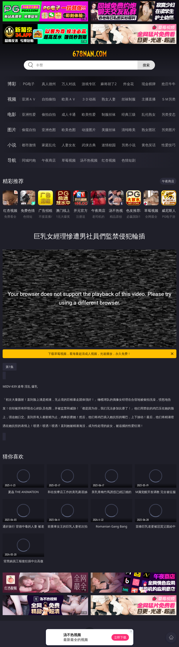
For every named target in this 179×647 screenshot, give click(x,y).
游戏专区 (89, 83)
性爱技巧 (169, 145)
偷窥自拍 (29, 129)
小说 (11, 145)
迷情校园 (109, 145)
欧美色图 (69, 129)
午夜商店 (49, 160)
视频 (11, 99)
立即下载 (120, 637)
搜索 (146, 65)
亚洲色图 (49, 129)
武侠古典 (89, 145)
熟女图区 (149, 129)
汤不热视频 (88, 160)
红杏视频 (109, 160)
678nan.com (89, 54)
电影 (11, 114)
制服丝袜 (109, 114)
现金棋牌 (149, 83)
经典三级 (129, 114)
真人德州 (49, 83)
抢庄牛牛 (169, 83)
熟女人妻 (109, 99)
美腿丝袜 (109, 129)
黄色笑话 (149, 145)
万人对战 (69, 83)
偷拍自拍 (49, 114)
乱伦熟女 (149, 114)
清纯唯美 (129, 129)
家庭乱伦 (49, 145)
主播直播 (149, 99)
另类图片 (169, 129)
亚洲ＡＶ (29, 99)
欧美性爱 (89, 114)
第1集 (10, 367)
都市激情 (29, 145)
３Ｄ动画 (89, 99)
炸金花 (128, 83)
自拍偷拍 (49, 99)
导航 (11, 160)
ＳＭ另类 (169, 99)
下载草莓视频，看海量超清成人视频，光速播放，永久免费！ (111, 353)
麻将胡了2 (108, 83)
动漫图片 (89, 129)
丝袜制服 (129, 99)
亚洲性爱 (29, 114)
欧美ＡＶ (69, 99)
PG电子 (29, 83)
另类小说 (129, 145)
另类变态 (169, 114)
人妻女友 (69, 145)
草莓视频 (69, 160)
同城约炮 (29, 160)
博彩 (11, 84)
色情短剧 (129, 160)
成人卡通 (69, 114)
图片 (11, 130)
